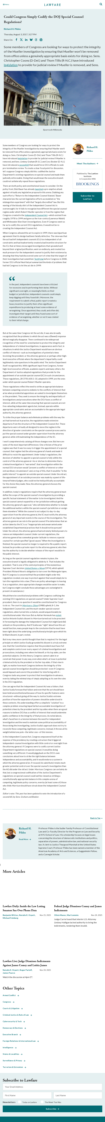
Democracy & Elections (14, 1028)
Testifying (38, 259)
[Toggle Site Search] (101, 4)
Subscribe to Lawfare (87, 197)
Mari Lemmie (72, 915)
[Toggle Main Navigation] (18, 4)
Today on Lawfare (29, 1102)
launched (39, 189)
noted (58, 615)
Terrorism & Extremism (14, 1067)
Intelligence (10, 1047)
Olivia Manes (60, 915)
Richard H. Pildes (12, 29)
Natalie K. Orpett (27, 915)
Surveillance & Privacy (14, 1060)
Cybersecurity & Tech (14, 1021)
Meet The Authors (86, 163)
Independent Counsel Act (36, 215)
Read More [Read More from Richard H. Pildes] (23, 839)
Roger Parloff (26, 970)
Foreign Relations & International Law (21, 1041)
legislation (11, 65)
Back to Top (95, 818)
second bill (24, 165)
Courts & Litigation (13, 1008)
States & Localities (12, 1054)
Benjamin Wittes (10, 915)
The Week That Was (53, 1102)
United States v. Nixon (35, 568)
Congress (8, 1002)
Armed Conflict (11, 995)
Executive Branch (12, 1034)
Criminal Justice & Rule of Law (17, 1015)
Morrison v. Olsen (30, 605)
